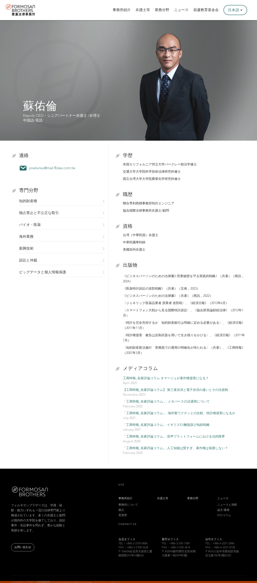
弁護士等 (162, 503)
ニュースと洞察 (227, 509)
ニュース (222, 503)
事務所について (128, 509)
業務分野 (192, 503)
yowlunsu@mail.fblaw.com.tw (52, 168)
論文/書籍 (223, 514)
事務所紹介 (125, 503)
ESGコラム (224, 519)
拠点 (121, 514)
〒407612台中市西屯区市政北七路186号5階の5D (222, 560)
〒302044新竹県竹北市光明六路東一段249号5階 (179, 560)
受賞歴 (122, 519)
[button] (235, 10)
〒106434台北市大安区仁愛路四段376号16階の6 (135, 560)
